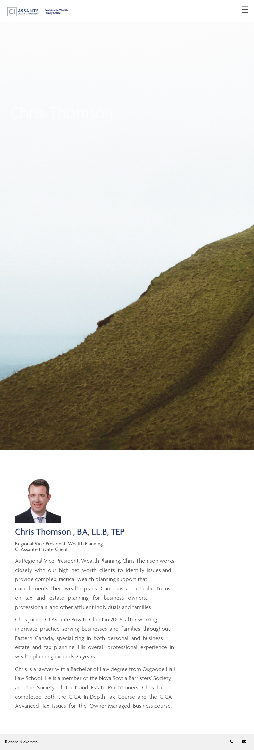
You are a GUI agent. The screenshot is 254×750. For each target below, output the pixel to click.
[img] (127, 225)
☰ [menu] (245, 10)
